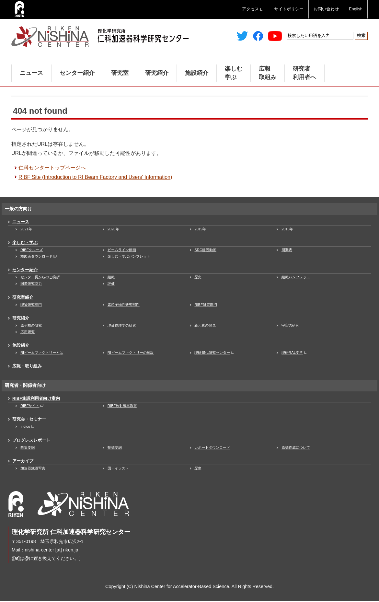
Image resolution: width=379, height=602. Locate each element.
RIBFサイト (32, 406)
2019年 (200, 229)
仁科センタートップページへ (52, 167)
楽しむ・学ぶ (25, 242)
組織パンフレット (295, 277)
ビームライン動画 (122, 250)
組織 (111, 277)
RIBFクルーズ (31, 250)
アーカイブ (22, 460)
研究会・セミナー (29, 419)
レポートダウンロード (212, 447)
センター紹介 (77, 73)
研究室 (120, 73)
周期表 (286, 250)
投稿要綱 (115, 447)
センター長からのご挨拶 (40, 277)
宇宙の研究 (290, 325)
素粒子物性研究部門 (124, 305)
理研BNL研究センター (214, 352)
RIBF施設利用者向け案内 (36, 398)
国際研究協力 (31, 283)
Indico (27, 426)
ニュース (31, 73)
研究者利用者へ (304, 72)
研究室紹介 (22, 297)
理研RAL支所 (294, 352)
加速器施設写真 (32, 468)
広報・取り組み (27, 366)
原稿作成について (295, 447)
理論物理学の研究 (122, 325)
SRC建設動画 (205, 250)
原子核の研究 (31, 325)
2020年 (113, 229)
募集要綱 (27, 447)
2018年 (287, 229)
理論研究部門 (31, 305)
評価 (111, 283)
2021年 (26, 229)
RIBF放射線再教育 (122, 406)
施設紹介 (196, 73)
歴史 (197, 277)
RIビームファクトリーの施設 (131, 352)
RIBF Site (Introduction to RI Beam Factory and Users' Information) (95, 177)
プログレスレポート (31, 440)
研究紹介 (156, 73)
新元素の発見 (205, 325)
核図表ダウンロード (39, 256)
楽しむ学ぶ (233, 72)
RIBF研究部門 (205, 305)
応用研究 (27, 332)
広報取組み (267, 72)
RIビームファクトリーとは (41, 352)
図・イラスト (118, 468)
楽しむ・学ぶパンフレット (129, 256)
